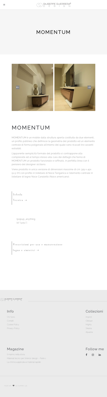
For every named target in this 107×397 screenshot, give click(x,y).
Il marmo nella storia (16, 354)
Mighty (89, 324)
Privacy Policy (13, 328)
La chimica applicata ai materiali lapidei (24, 362)
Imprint (89, 317)
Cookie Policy (13, 324)
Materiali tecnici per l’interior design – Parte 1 (26, 358)
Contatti (10, 321)
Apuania (89, 332)
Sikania (89, 328)
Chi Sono (11, 317)
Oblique (89, 321)
